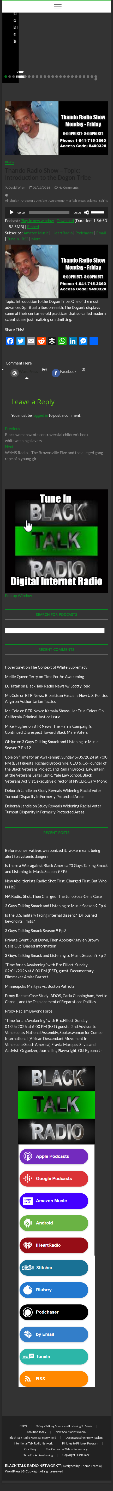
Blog (74, 39)
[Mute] (86, 212)
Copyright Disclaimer (75, 1455)
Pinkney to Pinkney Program (80, 1443)
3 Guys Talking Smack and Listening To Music (64, 1426)
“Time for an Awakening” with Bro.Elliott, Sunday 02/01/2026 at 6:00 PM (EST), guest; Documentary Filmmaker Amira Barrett (49, 970)
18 (72, 76)
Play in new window (37, 220)
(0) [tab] (27, 373)
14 (56, 76)
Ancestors (28, 201)
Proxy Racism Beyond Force (28, 1011)
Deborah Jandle (18, 790)
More (36, 238)
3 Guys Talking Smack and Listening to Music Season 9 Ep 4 (55, 905)
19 (76, 76)
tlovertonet (15, 667)
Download (65, 220)
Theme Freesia (91, 1466)
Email (101, 232)
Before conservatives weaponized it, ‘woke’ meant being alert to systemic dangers (51, 54)
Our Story (30, 1449)
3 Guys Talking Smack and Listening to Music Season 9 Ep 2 (55, 955)
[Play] (11, 212)
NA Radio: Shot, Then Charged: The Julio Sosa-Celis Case (53, 896)
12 (48, 76)
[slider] (49, 212)
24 (95, 76)
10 (41, 76)
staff (13, 68)
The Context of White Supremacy (59, 667)
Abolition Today (36, 1432)
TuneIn (13, 238)
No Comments (60, 68)
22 (88, 76)
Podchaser (84, 232)
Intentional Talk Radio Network (33, 1443)
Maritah (71, 201)
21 (84, 76)
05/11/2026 (33, 68)
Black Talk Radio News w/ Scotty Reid (37, 39)
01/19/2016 (39, 187)
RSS (25, 238)
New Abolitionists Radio (71, 1432)
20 (80, 76)
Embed (33, 226)
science (92, 201)
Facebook (64, 373)
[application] (56, 212)
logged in (40, 415)
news (82, 201)
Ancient (41, 201)
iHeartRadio (62, 232)
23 (92, 76)
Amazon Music (36, 232)
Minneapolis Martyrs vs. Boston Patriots (40, 986)
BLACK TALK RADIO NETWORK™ (33, 1465)
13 (52, 76)
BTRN (84, 39)
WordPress (24, 373)
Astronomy (56, 201)
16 (64, 76)
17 (68, 76)
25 (95, 79)
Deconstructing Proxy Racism (84, 1437)
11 (45, 76)
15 (60, 76)
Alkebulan (12, 201)
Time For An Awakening (64, 676)
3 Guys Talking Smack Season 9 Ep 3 (36, 930)
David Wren (15, 187)
